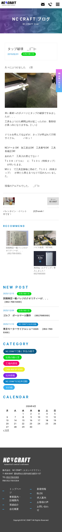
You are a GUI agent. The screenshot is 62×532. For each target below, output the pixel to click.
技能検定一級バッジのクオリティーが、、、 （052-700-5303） (17, 251)
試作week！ (39, 211)
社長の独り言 (28, 54)
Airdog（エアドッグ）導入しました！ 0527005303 (45, 271)
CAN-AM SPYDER (14, 369)
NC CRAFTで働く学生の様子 (20, 351)
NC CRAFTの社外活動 (27, 324)
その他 (9, 387)
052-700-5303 (12, 477)
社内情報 (10, 375)
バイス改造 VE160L (43, 247)
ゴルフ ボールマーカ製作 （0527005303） (27, 315)
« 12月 (6, 430)
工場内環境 (11, 363)
